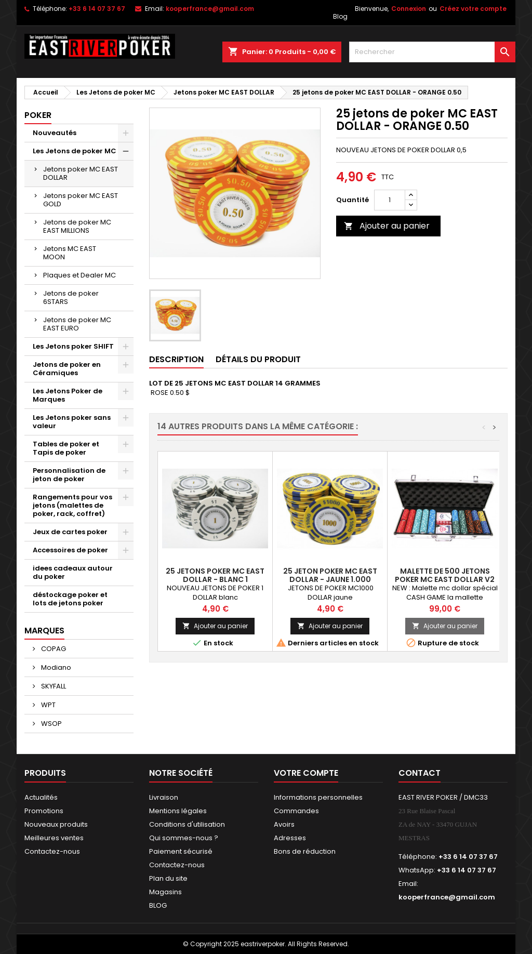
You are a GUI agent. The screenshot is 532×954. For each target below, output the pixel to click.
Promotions (43, 811)
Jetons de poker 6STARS (71, 297)
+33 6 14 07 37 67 (97, 8)
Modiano (55, 667)
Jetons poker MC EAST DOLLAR (80, 173)
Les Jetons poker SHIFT (73, 346)
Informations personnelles (318, 797)
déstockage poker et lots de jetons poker (70, 599)
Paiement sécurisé (180, 851)
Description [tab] (176, 359)
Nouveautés (54, 133)
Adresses (290, 838)
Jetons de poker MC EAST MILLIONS (77, 226)
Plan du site (168, 878)
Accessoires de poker (70, 550)
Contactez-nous (52, 851)
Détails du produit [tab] (258, 359)
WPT (47, 705)
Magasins (165, 892)
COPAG (52, 649)
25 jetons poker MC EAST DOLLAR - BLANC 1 (215, 575)
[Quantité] (389, 200)
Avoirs (284, 824)
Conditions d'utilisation (187, 824)
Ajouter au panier (387, 226)
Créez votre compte (473, 8)
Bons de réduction (305, 851)
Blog (340, 16)
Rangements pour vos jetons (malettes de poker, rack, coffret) (72, 505)
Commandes (296, 811)
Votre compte (306, 773)
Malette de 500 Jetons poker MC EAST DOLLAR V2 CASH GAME (445, 579)
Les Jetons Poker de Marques (67, 395)
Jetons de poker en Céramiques (67, 369)
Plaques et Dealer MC (79, 275)
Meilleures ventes (54, 838)
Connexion (408, 8)
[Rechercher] (432, 52)
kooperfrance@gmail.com (210, 8)
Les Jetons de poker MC (74, 151)
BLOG (158, 905)
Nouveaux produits (56, 824)
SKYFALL (52, 686)
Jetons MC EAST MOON (69, 253)
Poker (37, 115)
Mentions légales (178, 811)
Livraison (163, 797)
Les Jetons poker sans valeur (72, 422)
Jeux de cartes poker (70, 532)
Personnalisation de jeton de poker (69, 475)
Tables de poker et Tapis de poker (66, 448)
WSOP (50, 723)
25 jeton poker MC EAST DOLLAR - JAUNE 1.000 (330, 575)
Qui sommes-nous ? (183, 838)
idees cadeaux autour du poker (73, 572)
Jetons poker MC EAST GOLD (80, 200)
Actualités (41, 797)
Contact (419, 773)
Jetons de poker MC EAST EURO (77, 324)
